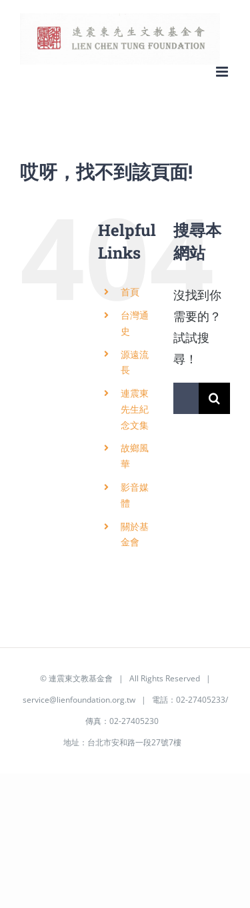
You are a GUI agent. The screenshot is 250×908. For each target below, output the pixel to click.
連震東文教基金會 (81, 678)
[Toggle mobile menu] (223, 72)
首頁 (130, 291)
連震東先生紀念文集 (135, 409)
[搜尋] (214, 398)
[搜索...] (186, 398)
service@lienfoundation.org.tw (79, 699)
